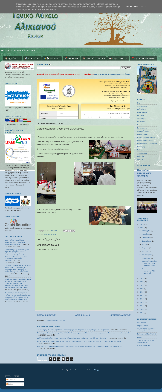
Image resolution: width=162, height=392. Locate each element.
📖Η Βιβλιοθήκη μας (118, 58)
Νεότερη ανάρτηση (46, 314)
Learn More (132, 6)
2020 (142, 289)
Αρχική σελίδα (82, 314)
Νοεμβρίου (146, 234)
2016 (142, 302)
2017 (142, 299)
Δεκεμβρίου (146, 231)
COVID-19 (141, 159)
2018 (142, 295)
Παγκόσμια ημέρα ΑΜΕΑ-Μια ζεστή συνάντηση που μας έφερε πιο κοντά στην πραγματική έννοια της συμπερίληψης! (79, 341)
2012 (142, 313)
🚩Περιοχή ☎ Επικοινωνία (143, 58)
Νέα (54, 234)
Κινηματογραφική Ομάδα (146, 137)
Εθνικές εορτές (142, 134)
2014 (142, 309)
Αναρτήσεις (11, 380)
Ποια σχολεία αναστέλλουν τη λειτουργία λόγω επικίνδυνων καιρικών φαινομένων (15, 242)
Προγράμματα (142, 112)
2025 (142, 224)
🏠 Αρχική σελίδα (12, 58)
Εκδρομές (140, 115)
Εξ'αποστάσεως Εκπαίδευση (147, 144)
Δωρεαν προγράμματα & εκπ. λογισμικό (146, 330)
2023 (142, 278)
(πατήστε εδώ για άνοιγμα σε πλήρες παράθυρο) (112, 74)
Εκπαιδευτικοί (142, 128)
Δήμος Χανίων (142, 326)
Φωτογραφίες (142, 153)
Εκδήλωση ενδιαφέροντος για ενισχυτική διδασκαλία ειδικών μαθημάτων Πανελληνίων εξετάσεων (72, 338)
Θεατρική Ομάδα (143, 131)
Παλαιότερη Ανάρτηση (120, 314)
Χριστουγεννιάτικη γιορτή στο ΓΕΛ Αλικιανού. (148, 271)
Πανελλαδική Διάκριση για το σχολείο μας (144, 173)
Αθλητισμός (141, 118)
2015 (142, 306)
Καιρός (139, 337)
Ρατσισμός (141, 147)
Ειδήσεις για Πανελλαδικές (146, 334)
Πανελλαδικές (142, 125)
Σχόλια (9, 384)
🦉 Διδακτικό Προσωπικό (94, 58)
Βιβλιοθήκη (141, 156)
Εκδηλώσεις (48, 234)
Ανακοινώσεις (142, 106)
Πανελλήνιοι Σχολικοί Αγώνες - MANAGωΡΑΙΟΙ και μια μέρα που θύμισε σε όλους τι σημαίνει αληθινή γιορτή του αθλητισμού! (83, 333)
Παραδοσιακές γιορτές (145, 140)
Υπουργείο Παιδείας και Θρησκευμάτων (145, 341)
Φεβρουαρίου (147, 255)
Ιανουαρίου (146, 258)
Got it (144, 6)
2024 (142, 228)
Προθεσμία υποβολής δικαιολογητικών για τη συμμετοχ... (149, 263)
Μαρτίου (145, 251)
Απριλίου (145, 248)
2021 (142, 285)
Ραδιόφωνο (141, 150)
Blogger (97, 370)
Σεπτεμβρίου (147, 241)
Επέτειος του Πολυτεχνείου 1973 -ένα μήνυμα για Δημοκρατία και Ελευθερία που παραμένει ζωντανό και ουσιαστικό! (79, 346)
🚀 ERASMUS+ (71, 58)
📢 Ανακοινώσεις (32, 58)
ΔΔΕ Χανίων (141, 322)
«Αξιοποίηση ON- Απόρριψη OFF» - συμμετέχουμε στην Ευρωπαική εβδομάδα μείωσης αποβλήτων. (73, 330)
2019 (142, 292)
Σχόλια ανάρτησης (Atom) (56, 320)
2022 (142, 282)
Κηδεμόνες (141, 122)
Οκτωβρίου (146, 237)
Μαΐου (144, 244)
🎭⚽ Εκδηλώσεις (52, 58)
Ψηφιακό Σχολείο (143, 345)
